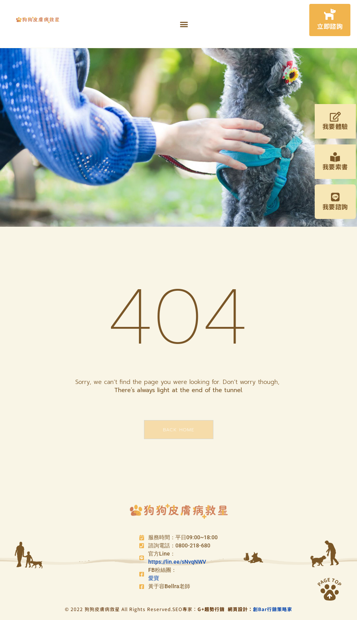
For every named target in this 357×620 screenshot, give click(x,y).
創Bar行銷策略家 (272, 609)
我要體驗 (335, 126)
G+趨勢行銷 (213, 609)
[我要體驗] (335, 117)
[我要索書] (335, 157)
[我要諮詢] (335, 197)
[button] (183, 23)
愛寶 (153, 578)
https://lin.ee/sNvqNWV (177, 562)
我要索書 (335, 166)
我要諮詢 (335, 206)
